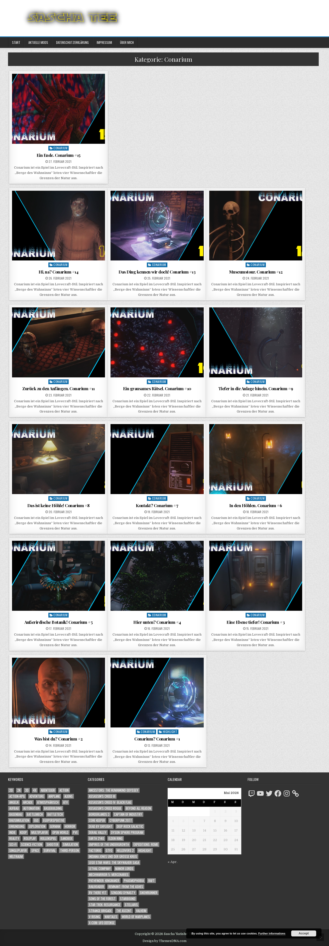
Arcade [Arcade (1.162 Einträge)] (28, 802)
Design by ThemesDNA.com (164, 941)
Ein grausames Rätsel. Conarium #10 (157, 388)
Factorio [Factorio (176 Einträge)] (95, 850)
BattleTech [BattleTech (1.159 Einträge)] (55, 814)
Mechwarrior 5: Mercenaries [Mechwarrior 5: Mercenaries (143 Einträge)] (109, 874)
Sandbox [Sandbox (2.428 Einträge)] (66, 838)
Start (16, 42)
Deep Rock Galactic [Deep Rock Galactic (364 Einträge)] (130, 826)
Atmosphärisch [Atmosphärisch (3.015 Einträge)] (48, 802)
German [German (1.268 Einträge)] (55, 826)
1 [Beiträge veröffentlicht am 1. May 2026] (215, 811)
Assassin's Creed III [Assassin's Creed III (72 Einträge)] (102, 796)
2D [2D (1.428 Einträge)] (11, 790)
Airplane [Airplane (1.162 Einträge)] (54, 796)
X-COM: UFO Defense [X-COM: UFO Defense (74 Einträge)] (102, 922)
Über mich (127, 42)
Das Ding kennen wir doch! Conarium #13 (157, 272)
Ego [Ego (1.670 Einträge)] (36, 820)
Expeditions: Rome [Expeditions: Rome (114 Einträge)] (146, 844)
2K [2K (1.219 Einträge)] (19, 790)
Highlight (170, 731)
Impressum (104, 42)
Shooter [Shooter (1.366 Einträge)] (52, 844)
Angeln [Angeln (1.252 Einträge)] (14, 802)
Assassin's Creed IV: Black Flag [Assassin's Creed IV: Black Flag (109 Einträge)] (110, 802)
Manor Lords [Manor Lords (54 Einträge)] (124, 868)
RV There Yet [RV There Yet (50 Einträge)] (97, 892)
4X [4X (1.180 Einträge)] (34, 790)
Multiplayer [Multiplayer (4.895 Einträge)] (39, 832)
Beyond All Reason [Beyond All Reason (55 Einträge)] (138, 808)
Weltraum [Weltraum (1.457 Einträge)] (16, 856)
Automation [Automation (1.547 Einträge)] (31, 808)
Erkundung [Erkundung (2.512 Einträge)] (16, 826)
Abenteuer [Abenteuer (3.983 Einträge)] (48, 790)
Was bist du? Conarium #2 (58, 738)
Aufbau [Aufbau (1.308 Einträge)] (14, 808)
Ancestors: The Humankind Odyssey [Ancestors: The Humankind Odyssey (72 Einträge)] (113, 790)
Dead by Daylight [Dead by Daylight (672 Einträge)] (100, 826)
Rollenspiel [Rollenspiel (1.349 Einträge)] (48, 838)
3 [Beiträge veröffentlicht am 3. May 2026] (236, 811)
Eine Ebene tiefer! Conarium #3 (256, 622)
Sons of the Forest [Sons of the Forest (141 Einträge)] (102, 898)
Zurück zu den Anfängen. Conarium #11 (58, 388)
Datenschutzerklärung (72, 42)
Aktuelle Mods (38, 42)
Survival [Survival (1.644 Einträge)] (50, 850)
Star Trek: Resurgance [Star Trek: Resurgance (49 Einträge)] (104, 904)
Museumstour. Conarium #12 (256, 272)
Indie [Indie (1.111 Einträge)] (12, 832)
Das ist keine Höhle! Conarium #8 (58, 505)
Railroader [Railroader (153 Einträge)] (96, 886)
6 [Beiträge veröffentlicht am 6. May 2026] (194, 821)
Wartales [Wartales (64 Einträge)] (110, 916)
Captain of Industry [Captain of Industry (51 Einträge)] (128, 814)
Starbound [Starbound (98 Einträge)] (127, 898)
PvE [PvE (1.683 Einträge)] (75, 832)
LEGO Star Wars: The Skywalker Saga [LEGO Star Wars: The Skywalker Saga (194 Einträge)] (114, 862)
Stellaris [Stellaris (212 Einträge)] (131, 904)
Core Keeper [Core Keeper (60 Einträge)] (97, 820)
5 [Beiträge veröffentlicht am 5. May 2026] (183, 821)
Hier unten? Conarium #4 (157, 622)
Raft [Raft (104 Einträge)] (151, 880)
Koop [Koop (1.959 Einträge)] (23, 832)
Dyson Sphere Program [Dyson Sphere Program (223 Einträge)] (127, 832)
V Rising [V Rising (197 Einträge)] (94, 916)
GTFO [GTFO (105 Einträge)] (109, 850)
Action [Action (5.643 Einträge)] (64, 790)
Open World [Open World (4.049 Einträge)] (60, 832)
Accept (304, 933)
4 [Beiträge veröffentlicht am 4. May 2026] (173, 821)
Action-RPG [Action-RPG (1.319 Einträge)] (17, 796)
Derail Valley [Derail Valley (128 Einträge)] (97, 832)
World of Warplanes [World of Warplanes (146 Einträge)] (136, 916)
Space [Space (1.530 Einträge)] (35, 850)
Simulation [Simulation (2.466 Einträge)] (70, 844)
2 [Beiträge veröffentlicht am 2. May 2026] (226, 811)
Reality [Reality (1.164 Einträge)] (14, 838)
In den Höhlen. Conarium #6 (255, 505)
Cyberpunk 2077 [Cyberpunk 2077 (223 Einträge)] (120, 820)
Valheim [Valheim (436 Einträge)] (141, 910)
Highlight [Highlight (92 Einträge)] (145, 850)
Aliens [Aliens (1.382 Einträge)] (68, 796)
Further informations (271, 933)
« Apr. (172, 862)
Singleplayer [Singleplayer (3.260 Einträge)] (18, 850)
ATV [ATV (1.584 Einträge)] (65, 802)
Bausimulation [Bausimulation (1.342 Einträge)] (19, 820)
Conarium (60, 148)
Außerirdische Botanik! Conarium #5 (58, 622)
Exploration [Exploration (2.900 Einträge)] (37, 826)
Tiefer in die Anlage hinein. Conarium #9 (255, 388)
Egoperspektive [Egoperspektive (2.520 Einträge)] (53, 820)
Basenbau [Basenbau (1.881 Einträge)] (15, 814)
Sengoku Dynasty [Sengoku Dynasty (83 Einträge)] (123, 892)
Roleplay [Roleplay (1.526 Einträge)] (30, 838)
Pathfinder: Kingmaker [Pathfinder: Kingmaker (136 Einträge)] (104, 880)
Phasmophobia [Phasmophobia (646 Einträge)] (134, 880)
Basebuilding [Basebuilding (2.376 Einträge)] (53, 808)
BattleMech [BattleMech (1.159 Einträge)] (35, 814)
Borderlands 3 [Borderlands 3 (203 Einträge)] (99, 814)
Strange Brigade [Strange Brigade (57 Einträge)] (100, 910)
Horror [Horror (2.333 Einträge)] (70, 826)
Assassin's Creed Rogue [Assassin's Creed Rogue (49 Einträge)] (105, 808)
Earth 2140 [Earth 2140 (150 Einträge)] (96, 838)
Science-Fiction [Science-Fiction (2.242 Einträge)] (31, 844)
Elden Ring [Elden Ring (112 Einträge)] (115, 838)
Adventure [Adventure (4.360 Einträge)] (36, 796)
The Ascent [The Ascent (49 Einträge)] (124, 910)
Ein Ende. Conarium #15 (58, 155)
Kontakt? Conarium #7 (157, 505)
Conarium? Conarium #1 (157, 738)
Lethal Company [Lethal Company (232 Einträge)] (100, 868)
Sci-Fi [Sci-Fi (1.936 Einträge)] (13, 844)
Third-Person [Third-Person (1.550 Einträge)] (69, 850)
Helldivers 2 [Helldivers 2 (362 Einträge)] (125, 850)
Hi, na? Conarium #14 (58, 272)
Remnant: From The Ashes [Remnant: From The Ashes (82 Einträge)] (125, 886)
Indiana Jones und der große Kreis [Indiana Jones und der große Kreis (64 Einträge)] (113, 856)
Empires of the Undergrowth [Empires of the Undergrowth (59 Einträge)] (109, 844)
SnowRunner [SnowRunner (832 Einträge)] (148, 892)
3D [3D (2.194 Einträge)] (27, 790)
